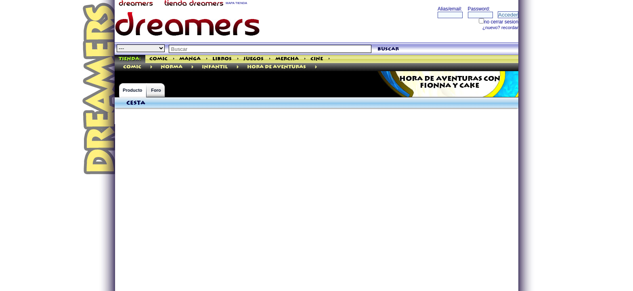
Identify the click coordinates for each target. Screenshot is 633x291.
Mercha (287, 59)
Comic (158, 59)
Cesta (135, 103)
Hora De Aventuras (276, 67)
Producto (132, 90)
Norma (171, 67)
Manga (190, 59)
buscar (388, 49)
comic (132, 67)
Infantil (215, 67)
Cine (316, 59)
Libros (222, 59)
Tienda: (130, 59)
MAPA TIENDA (236, 3)
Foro (156, 90)
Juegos (253, 59)
